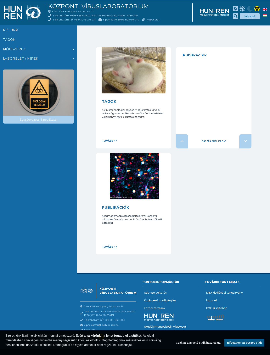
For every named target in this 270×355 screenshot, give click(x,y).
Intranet (250, 16)
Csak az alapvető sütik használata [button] (198, 342)
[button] (6, 350)
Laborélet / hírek (20, 58)
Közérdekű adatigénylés (160, 300)
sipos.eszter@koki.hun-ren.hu (121, 19)
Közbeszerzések (154, 308)
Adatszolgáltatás (155, 293)
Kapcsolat (153, 19)
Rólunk (10, 30)
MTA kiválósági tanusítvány (224, 293)
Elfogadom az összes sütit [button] (244, 342)
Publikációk (115, 207)
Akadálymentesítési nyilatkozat (165, 327)
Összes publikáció (213, 141)
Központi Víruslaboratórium (98, 6)
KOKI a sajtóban (216, 308)
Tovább (107, 141)
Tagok (9, 40)
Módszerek (14, 49)
